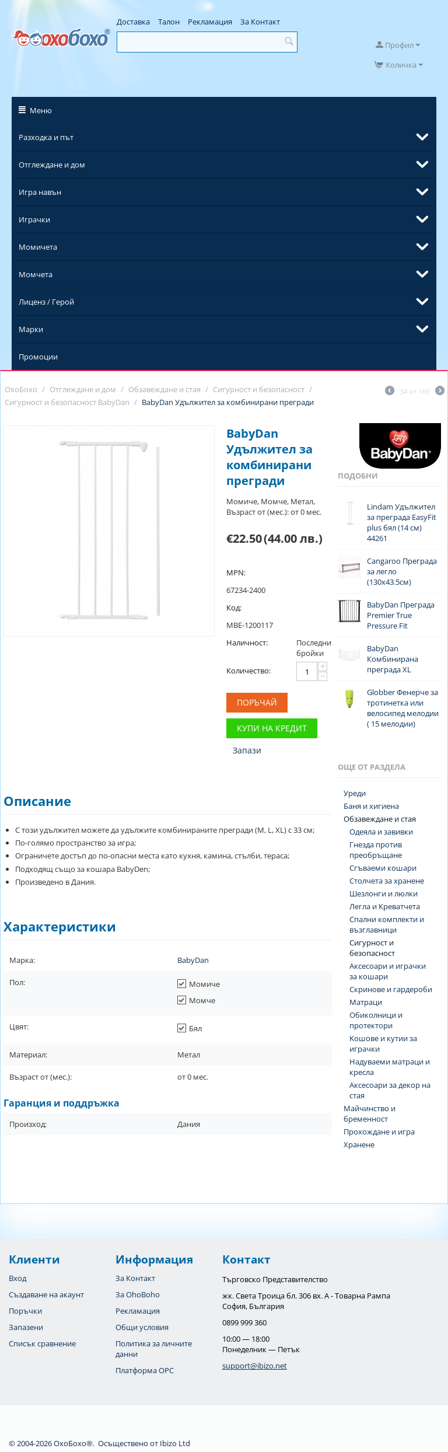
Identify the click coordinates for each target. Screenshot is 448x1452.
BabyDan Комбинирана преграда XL (392, 659)
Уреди (355, 793)
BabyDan (193, 960)
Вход (17, 1278)
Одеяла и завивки (381, 831)
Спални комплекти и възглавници (386, 924)
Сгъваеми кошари (382, 868)
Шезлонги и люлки (383, 893)
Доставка (133, 21)
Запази (247, 750)
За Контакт (260, 21)
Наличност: (247, 642)
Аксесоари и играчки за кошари (387, 971)
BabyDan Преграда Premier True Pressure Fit (401, 615)
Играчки (34, 219)
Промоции (38, 356)
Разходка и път (46, 137)
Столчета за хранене (386, 880)
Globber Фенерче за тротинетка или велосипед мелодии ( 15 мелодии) (403, 708)
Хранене (359, 1144)
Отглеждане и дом (52, 164)
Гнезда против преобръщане (375, 849)
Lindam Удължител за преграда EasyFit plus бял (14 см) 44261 (401, 522)
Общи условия (142, 1327)
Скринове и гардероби (390, 989)
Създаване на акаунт (46, 1294)
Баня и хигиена (371, 806)
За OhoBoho (138, 1294)
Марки (31, 329)
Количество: (248, 670)
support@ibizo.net (254, 1365)
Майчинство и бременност (370, 1113)
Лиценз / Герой (46, 301)
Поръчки (25, 1311)
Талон (169, 21)
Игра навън (40, 192)
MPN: (236, 572)
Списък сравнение (42, 1343)
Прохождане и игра (379, 1131)
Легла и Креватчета (384, 906)
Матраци (365, 1002)
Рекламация (210, 21)
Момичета (38, 247)
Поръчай (257, 702)
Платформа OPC (145, 1370)
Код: (234, 607)
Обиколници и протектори (375, 1020)
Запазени (26, 1327)
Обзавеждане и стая (380, 819)
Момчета (35, 274)
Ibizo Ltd (175, 1443)
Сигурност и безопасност (372, 947)
